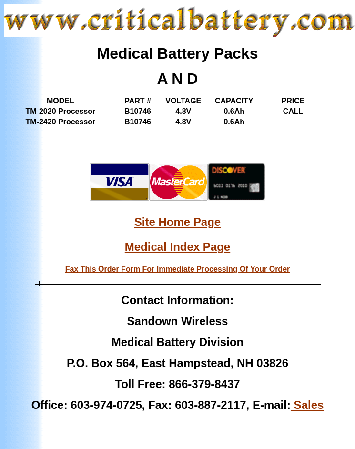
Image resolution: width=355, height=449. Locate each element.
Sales (307, 404)
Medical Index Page (177, 246)
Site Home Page (177, 221)
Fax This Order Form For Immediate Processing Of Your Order (177, 269)
